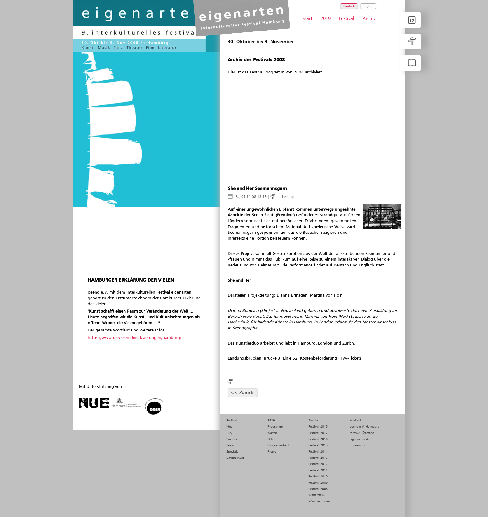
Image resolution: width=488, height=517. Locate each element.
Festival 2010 (318, 476)
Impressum (357, 445)
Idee (229, 426)
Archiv (369, 18)
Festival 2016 (318, 439)
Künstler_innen (319, 501)
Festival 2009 (318, 482)
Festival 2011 (318, 470)
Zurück (246, 393)
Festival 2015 (318, 445)
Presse (271, 451)
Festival (346, 18)
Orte (270, 439)
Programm (275, 426)
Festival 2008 (318, 489)
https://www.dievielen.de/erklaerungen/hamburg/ (134, 338)
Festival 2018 (318, 426)
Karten (272, 433)
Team (230, 445)
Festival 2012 (318, 464)
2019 (326, 18)
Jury (229, 433)
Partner (231, 439)
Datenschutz (235, 457)
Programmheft (278, 445)
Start (307, 18)
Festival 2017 (318, 433)
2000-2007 (316, 495)
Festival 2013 (318, 457)
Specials (232, 451)
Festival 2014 (318, 451)
